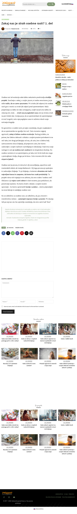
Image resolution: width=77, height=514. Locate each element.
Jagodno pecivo (67, 96)
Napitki (64, 83)
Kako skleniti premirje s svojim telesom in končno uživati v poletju (67, 365)
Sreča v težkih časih (67, 339)
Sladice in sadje (60, 74)
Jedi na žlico (66, 101)
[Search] (51, 4)
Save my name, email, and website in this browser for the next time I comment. (24, 306)
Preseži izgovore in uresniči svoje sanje (48, 364)
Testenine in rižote (67, 111)
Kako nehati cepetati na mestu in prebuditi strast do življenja (48, 341)
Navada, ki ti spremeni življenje (10, 364)
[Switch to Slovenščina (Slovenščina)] (38, 509)
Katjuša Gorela (15, 28)
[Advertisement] (27, 80)
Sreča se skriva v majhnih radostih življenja (29, 340)
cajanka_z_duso (33, 220)
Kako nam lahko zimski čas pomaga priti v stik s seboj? (10, 340)
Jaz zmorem (5, 19)
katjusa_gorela (22, 220)
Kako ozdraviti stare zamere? (29, 364)
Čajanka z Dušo (29, 218)
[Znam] (8, 4)
